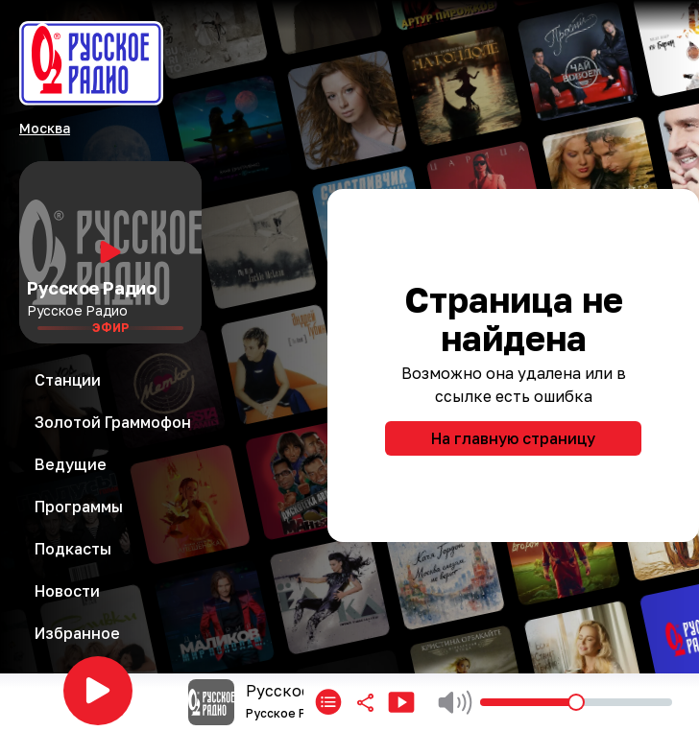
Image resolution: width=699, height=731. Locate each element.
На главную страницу (513, 438)
